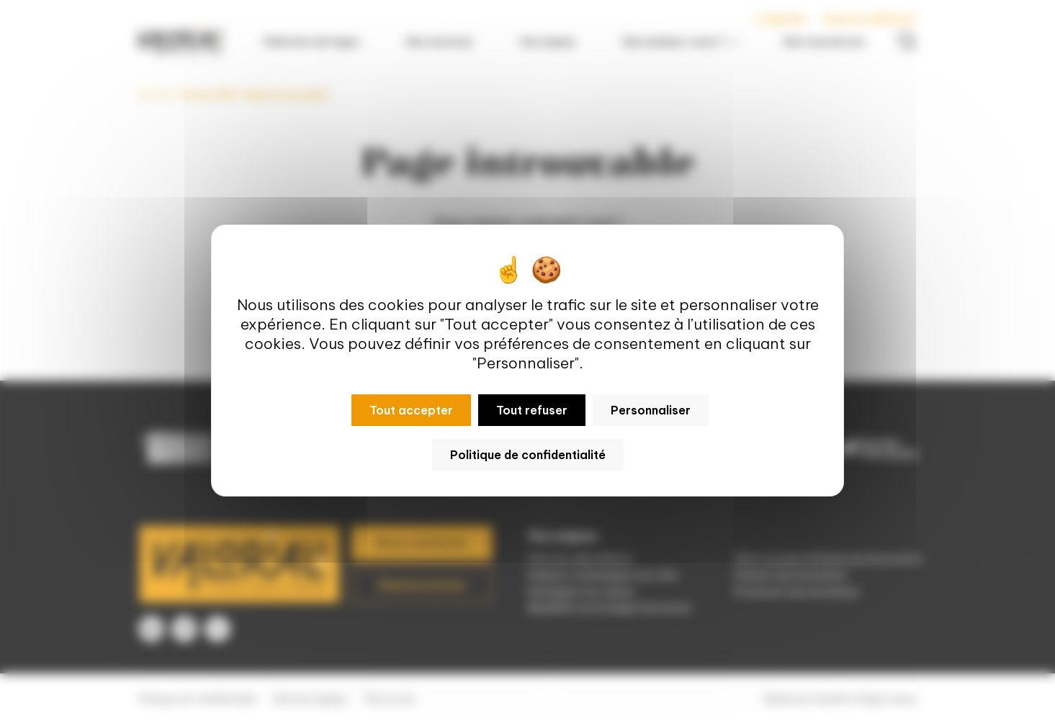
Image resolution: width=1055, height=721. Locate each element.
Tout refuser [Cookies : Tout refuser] (531, 410)
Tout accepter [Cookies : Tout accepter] (411, 410)
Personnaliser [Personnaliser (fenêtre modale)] (651, 410)
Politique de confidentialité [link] (528, 455)
